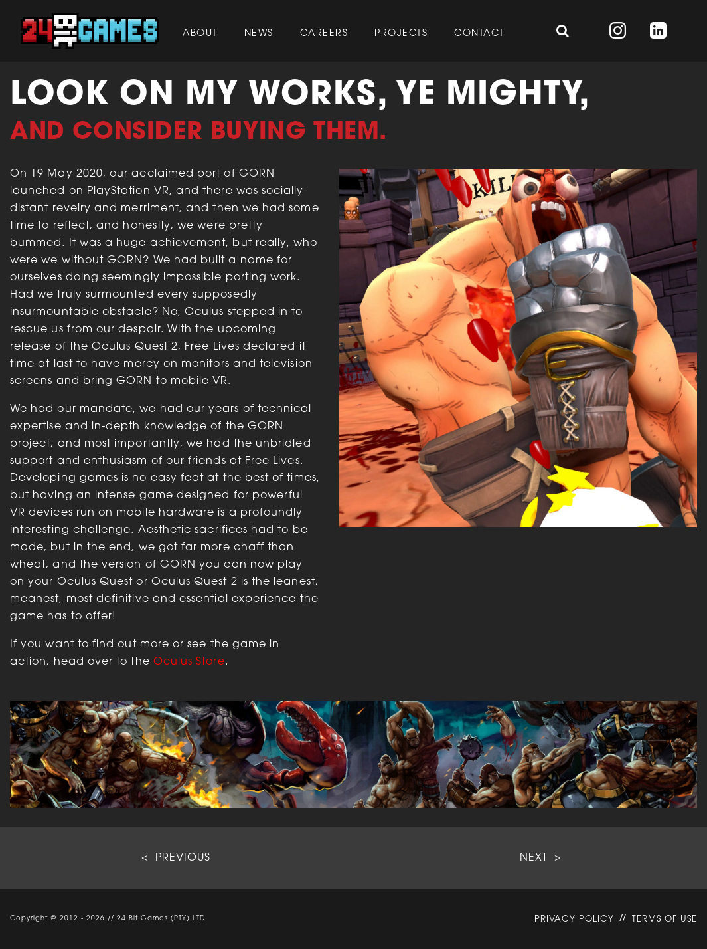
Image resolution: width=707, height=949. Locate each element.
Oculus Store (189, 662)
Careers (324, 34)
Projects (401, 34)
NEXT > (541, 858)
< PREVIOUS (175, 858)
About (200, 34)
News (259, 34)
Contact (479, 34)
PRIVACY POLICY (574, 919)
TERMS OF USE (664, 919)
